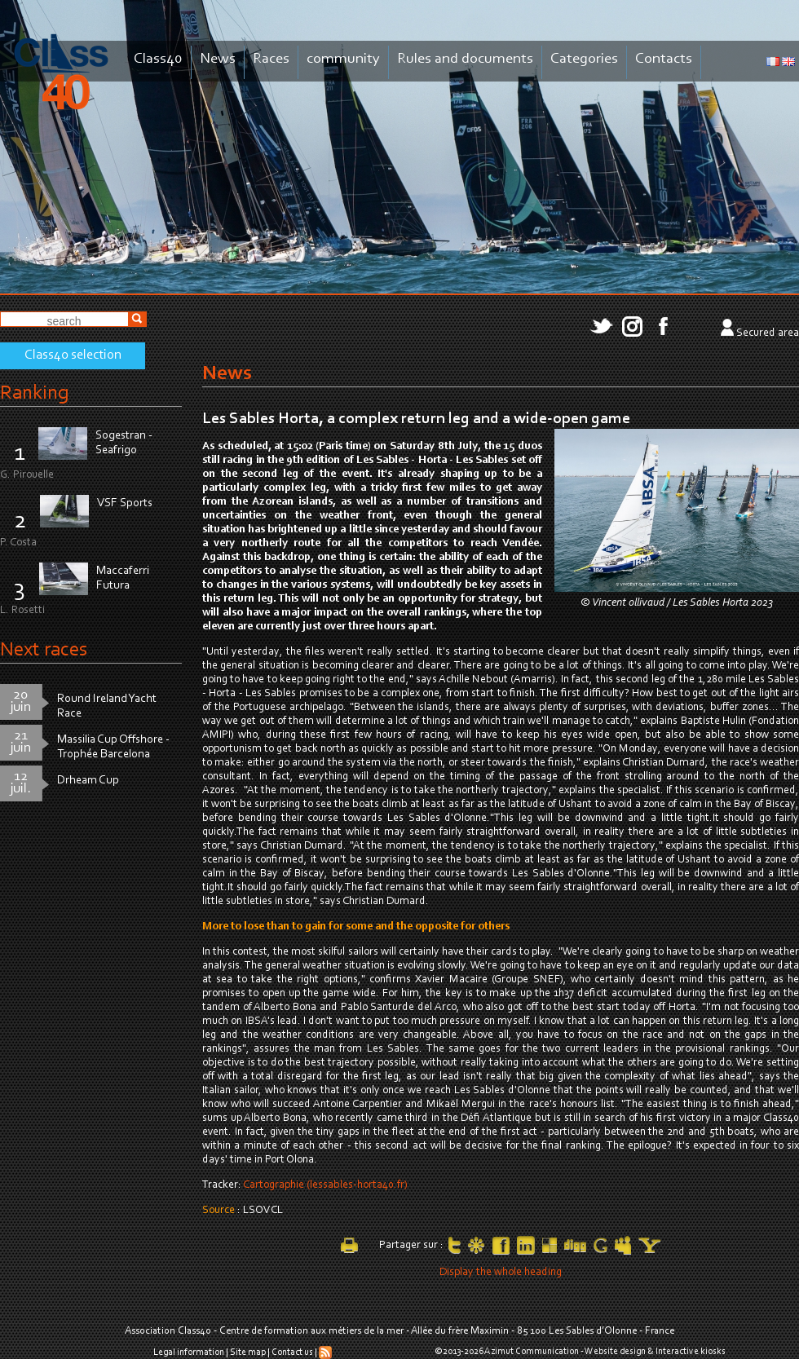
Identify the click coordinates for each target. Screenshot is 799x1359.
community (343, 59)
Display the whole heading (500, 1272)
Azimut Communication (531, 1352)
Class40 (158, 59)
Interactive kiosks (691, 1352)
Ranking (34, 393)
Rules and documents (465, 59)
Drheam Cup (88, 780)
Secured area (767, 333)
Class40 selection (72, 355)
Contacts (663, 59)
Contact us (292, 1352)
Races (271, 59)
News (218, 59)
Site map (248, 1352)
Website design (615, 1352)
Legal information (188, 1352)
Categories (584, 59)
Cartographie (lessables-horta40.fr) (325, 1185)
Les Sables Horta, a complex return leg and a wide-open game (416, 419)
